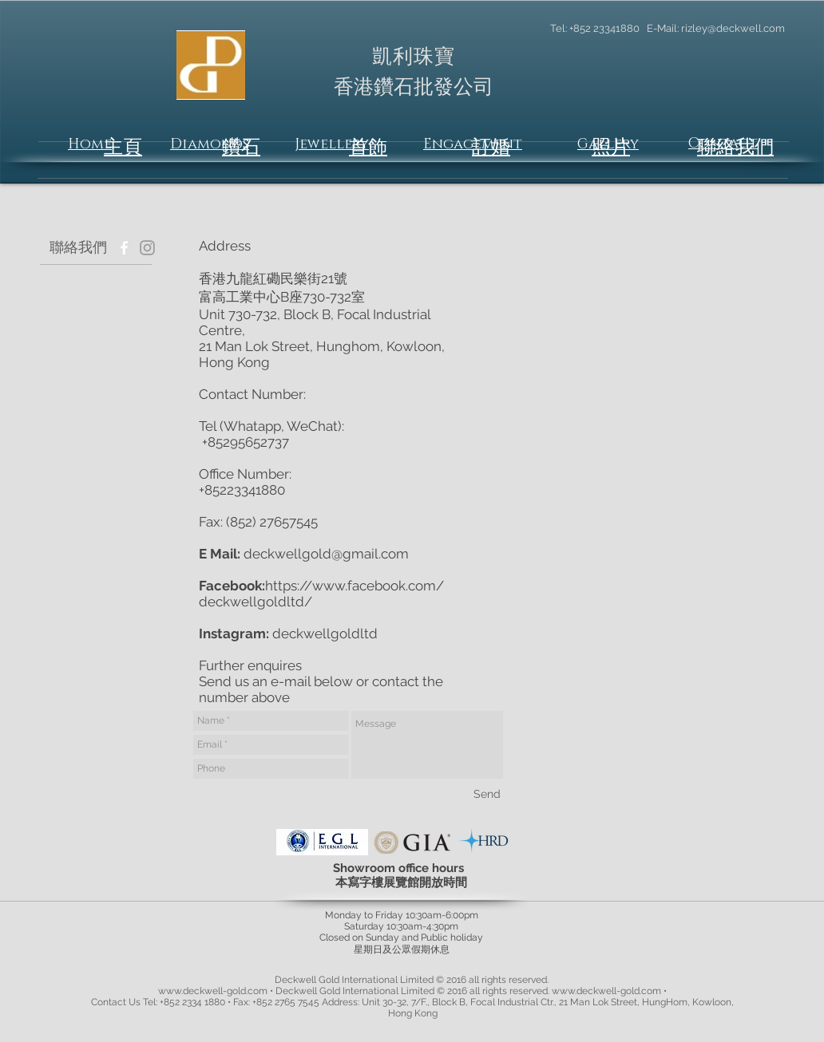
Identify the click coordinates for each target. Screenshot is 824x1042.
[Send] (487, 794)
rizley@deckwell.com (733, 28)
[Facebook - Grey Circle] (124, 248)
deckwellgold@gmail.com (326, 554)
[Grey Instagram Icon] (147, 248)
